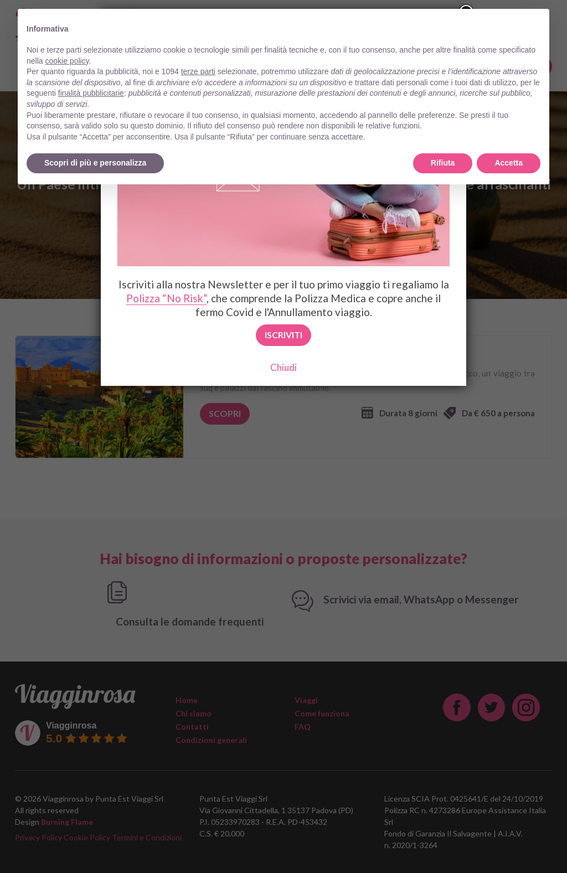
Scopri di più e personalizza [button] (95, 162)
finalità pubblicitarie (91, 93)
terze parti (198, 71)
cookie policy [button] (67, 60)
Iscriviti (283, 334)
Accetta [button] (508, 162)
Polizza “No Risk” (166, 298)
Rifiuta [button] (443, 162)
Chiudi (283, 367)
